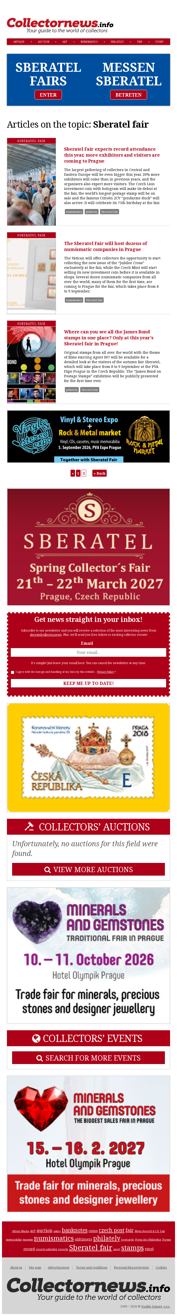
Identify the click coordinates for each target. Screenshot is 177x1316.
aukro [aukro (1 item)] (57, 1231)
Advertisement (58, 1267)
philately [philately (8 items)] (106, 1238)
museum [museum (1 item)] (28, 1239)
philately (117, 41)
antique (19, 41)
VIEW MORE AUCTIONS (88, 869)
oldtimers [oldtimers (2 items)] (83, 1239)
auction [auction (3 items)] (44, 1230)
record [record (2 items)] (29, 1248)
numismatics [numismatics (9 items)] (54, 1238)
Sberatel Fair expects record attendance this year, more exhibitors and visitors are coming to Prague (112, 155)
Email (88, 643)
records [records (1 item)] (63, 1249)
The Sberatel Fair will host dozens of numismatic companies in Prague (105, 246)
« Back (99, 473)
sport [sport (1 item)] (116, 1249)
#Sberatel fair (31, 141)
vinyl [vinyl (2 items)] (149, 1248)
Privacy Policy (105, 672)
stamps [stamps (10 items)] (132, 1247)
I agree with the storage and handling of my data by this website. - (66, 672)
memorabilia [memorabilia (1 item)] (14, 1239)
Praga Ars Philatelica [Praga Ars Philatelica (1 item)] (148, 1239)
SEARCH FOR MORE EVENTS (88, 1058)
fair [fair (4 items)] (130, 1230)
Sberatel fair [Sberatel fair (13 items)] (90, 1247)
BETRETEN (128, 94)
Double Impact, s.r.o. (155, 1306)
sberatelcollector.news (46, 635)
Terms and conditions (91, 1267)
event (159, 41)
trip (139, 41)
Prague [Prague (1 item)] (166, 1239)
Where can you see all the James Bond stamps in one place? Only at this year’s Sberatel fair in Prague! (108, 338)
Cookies (161, 1267)
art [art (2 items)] (33, 1230)
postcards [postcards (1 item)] (127, 1239)
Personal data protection (131, 1267)
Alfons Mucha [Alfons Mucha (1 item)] (20, 1231)
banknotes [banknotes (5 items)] (75, 1230)
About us (16, 1267)
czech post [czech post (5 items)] (112, 1230)
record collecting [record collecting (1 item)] (46, 1249)
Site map (35, 1267)
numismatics (89, 41)
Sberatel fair (109, 211)
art (64, 41)
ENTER (48, 94)
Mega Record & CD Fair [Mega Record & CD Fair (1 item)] (150, 1231)
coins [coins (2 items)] (93, 1230)
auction (43, 41)
